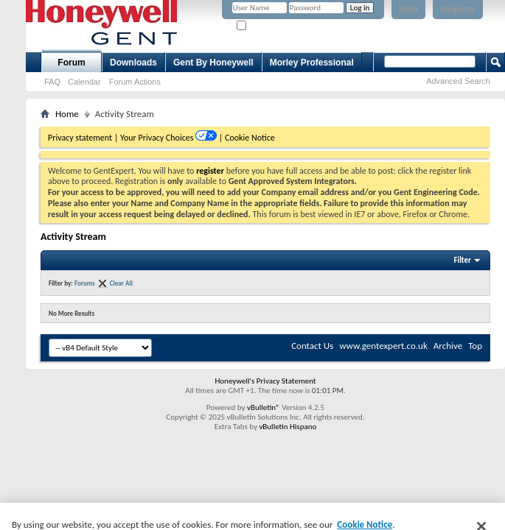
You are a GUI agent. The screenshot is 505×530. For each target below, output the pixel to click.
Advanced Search (458, 81)
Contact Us (312, 345)
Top (475, 345)
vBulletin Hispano (287, 426)
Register (458, 9)
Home (67, 113)
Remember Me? (269, 26)
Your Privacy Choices (157, 137)
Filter (462, 260)
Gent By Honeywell (213, 62)
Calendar (84, 81)
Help (408, 9)
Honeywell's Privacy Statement (265, 381)
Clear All (121, 283)
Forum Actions (135, 81)
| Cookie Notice (247, 137)
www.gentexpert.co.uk (383, 345)
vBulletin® (263, 407)
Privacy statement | (83, 137)
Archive (447, 345)
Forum (71, 62)
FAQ (52, 81)
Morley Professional (312, 62)
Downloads (133, 62)
